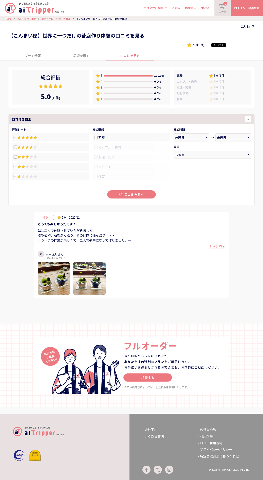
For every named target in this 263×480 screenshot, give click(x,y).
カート (223, 7)
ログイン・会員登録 (247, 8)
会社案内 (150, 429)
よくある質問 (154, 436)
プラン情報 (33, 55)
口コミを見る (130, 55)
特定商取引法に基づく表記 (219, 456)
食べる (205, 8)
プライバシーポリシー (216, 449)
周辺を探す (81, 55)
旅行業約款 (208, 429)
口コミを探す (131, 194)
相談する (147, 377)
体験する (190, 8)
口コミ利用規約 (211, 442)
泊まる (176, 8)
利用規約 (206, 436)
